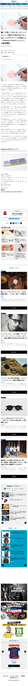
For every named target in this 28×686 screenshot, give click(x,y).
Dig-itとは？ (6, 678)
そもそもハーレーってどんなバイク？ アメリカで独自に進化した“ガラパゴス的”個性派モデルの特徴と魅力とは (18, 497)
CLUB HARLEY (21, 491)
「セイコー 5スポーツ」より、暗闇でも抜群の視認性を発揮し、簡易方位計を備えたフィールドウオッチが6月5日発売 (18, 515)
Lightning (8, 491)
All (4, 491)
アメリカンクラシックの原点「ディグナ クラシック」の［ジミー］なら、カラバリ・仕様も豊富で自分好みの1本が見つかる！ (14, 340)
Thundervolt (14, 493)
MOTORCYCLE (19, 6)
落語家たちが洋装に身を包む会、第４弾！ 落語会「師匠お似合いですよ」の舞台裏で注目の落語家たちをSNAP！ (13, 465)
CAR (6, 6)
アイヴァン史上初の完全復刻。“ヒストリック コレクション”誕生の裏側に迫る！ (14, 382)
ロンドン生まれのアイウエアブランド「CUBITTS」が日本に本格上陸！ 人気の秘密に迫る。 (14, 423)
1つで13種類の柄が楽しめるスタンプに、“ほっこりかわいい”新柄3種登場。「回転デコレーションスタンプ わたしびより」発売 (20, 258)
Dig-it (6, 8)
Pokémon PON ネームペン (8, 59)
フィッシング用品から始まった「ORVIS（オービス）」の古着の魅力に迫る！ (18, 509)
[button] (2, 525)
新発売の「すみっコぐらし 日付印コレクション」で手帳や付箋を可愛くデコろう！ (7, 241)
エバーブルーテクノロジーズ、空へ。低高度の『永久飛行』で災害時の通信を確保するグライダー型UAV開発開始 (18, 521)
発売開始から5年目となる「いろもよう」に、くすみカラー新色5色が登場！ (7, 257)
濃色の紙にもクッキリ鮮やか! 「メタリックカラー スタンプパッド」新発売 (20, 241)
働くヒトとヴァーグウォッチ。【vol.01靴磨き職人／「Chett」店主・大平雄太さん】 (14, 297)
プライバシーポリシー (15, 678)
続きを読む (14, 310)
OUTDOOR (25, 6)
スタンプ (6, 50)
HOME (2, 8)
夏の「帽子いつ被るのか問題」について (16, 502)
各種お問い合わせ (14, 680)
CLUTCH (15, 491)
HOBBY (9, 6)
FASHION (3, 6)
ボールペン (13, 50)
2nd (1, 360)
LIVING (14, 6)
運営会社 (23, 678)
